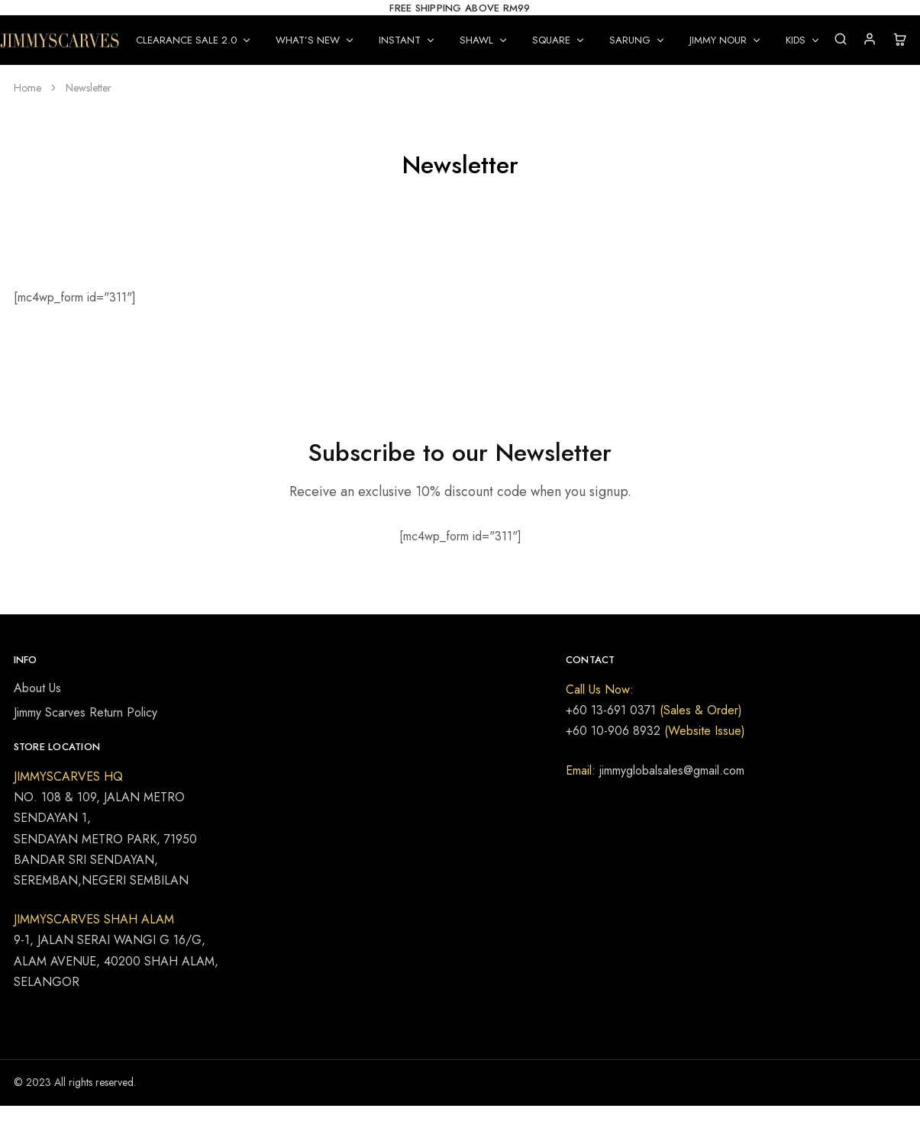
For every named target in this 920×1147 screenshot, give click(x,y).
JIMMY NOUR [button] (725, 40)
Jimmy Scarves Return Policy (85, 712)
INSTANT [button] (407, 40)
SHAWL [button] (484, 40)
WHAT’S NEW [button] (315, 40)
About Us (37, 688)
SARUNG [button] (637, 40)
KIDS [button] (803, 40)
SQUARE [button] (559, 40)
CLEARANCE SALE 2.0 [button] (194, 40)
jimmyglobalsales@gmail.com (670, 770)
